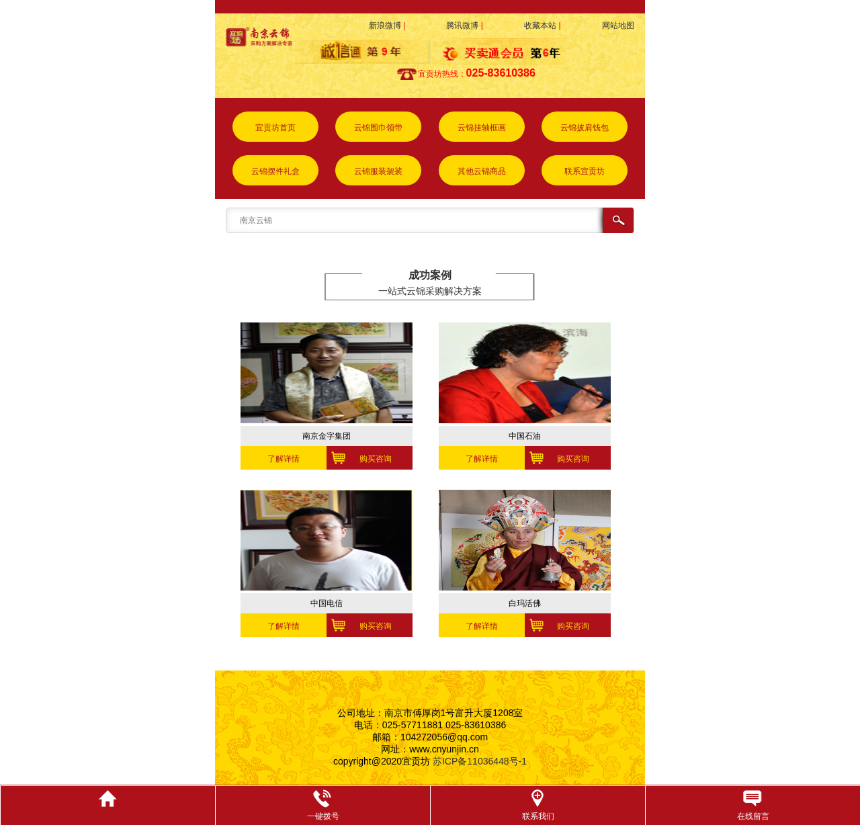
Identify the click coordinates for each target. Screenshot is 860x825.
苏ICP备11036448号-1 (480, 761)
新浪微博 (385, 25)
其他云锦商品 (482, 171)
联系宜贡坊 (584, 171)
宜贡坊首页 (275, 127)
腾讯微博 (462, 25)
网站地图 (618, 25)
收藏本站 (540, 25)
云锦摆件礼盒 (275, 171)
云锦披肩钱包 (584, 127)
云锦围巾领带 (378, 127)
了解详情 (283, 459)
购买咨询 (370, 459)
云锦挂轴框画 (482, 127)
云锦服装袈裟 (378, 171)
